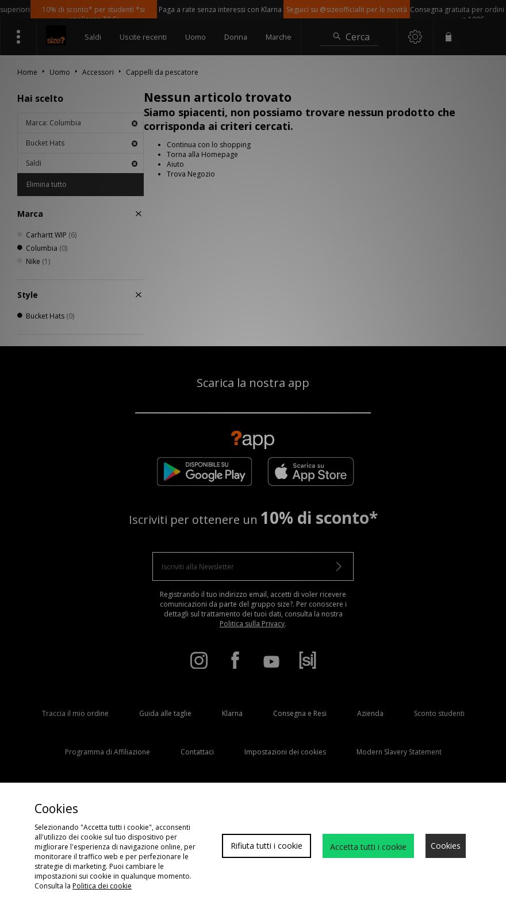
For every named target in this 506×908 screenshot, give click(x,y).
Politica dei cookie (102, 886)
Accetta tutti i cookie (368, 846)
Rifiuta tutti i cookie (266, 845)
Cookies (446, 845)
